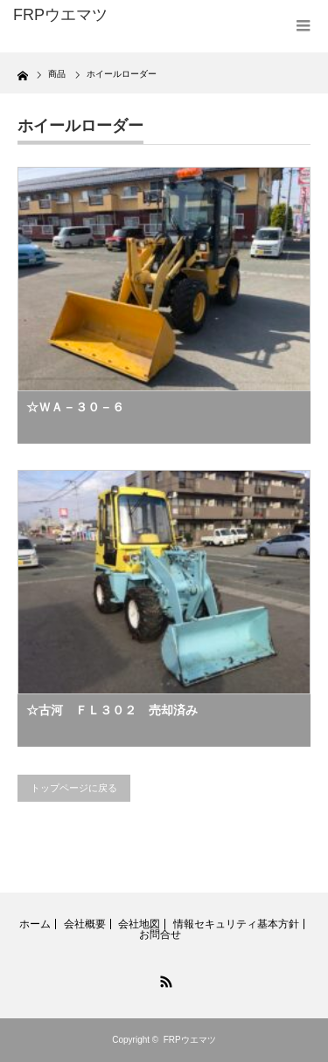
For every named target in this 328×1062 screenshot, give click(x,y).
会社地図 (139, 924)
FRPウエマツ (190, 1040)
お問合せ (160, 934)
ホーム (35, 924)
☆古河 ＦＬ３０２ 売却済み (112, 710)
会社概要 (85, 924)
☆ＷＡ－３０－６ (75, 407)
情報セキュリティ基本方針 (236, 924)
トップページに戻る (74, 788)
